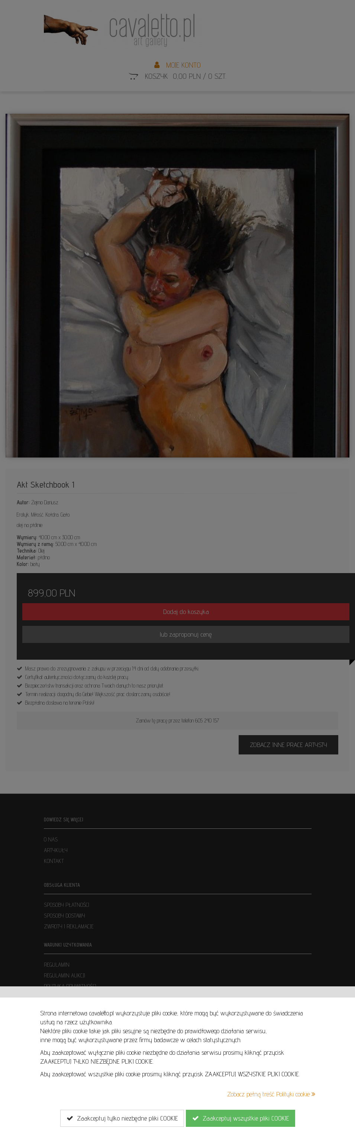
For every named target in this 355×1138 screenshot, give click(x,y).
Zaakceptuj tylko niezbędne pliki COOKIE (122, 1118)
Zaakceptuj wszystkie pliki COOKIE (240, 1118)
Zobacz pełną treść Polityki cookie (271, 1094)
